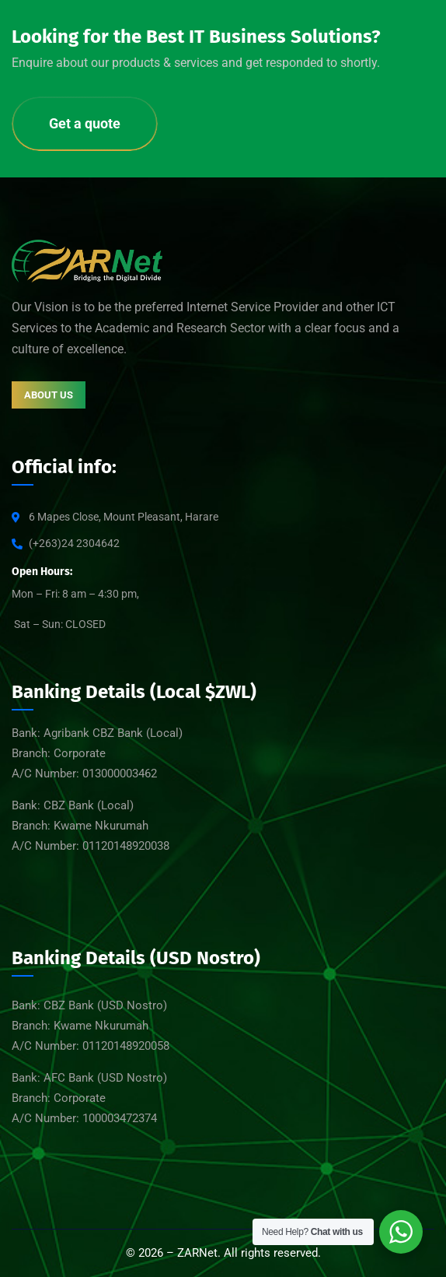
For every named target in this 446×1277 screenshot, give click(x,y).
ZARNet (197, 1253)
